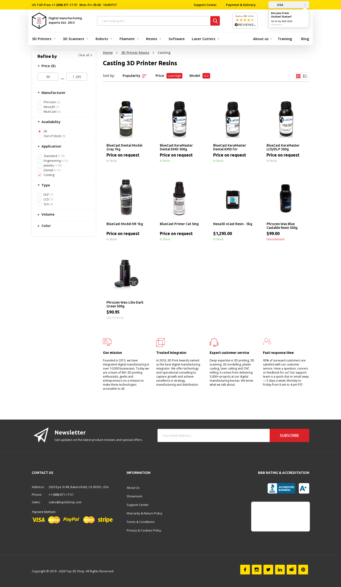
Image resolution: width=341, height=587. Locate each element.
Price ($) (48, 65)
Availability (50, 121)
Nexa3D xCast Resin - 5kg (232, 224)
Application (51, 146)
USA (277, 5)
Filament (127, 38)
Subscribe (289, 435)
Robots (102, 38)
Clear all (85, 55)
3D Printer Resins (135, 52)
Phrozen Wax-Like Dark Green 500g (124, 304)
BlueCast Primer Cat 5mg (179, 224)
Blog (305, 38)
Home (108, 52)
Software (177, 38)
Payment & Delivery (241, 5)
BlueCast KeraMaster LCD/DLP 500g (283, 147)
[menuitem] (42, 38)
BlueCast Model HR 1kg (124, 224)
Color (46, 225)
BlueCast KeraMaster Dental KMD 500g (176, 147)
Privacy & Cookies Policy (144, 530)
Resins (151, 38)
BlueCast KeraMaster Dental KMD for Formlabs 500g (229, 147)
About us (261, 38)
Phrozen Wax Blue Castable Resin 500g (282, 226)
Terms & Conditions (141, 522)
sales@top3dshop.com (65, 502)
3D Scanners (73, 38)
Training (285, 38)
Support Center (205, 5)
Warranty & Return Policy (144, 513)
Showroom (134, 496)
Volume (48, 214)
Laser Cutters (203, 38)
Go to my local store (281, 21)
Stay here (276, 24)
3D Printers (41, 38)
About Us (133, 487)
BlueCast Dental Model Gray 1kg (124, 147)
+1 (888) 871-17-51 (64, 5)
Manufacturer (53, 92)
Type (45, 185)
